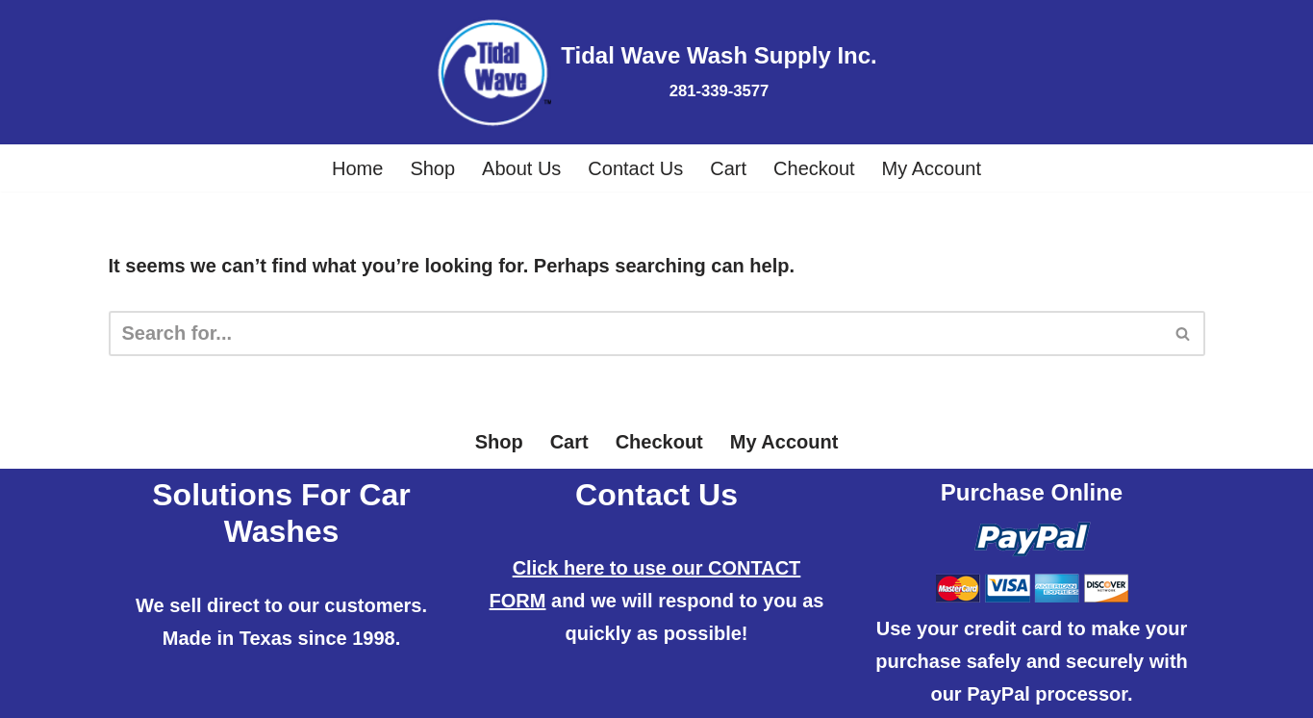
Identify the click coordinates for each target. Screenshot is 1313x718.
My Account (931, 168)
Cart (728, 168)
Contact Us (635, 168)
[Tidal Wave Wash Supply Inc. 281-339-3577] (656, 72)
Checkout (814, 168)
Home (357, 168)
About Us (521, 168)
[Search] (635, 333)
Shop (432, 168)
